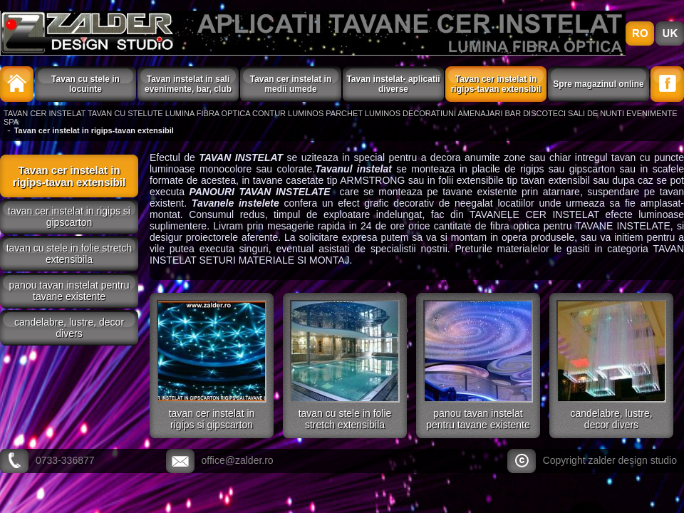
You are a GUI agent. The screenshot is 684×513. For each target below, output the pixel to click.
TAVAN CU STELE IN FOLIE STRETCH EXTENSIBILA (69, 253)
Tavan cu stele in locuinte (85, 84)
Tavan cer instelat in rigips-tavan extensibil (496, 84)
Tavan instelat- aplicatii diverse (393, 84)
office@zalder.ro (238, 460)
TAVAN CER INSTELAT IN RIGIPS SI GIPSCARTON (69, 216)
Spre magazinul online (598, 84)
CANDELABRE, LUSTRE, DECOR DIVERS (69, 327)
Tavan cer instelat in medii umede (291, 84)
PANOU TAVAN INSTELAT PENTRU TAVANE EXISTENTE (69, 290)
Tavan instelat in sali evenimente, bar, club (188, 84)
